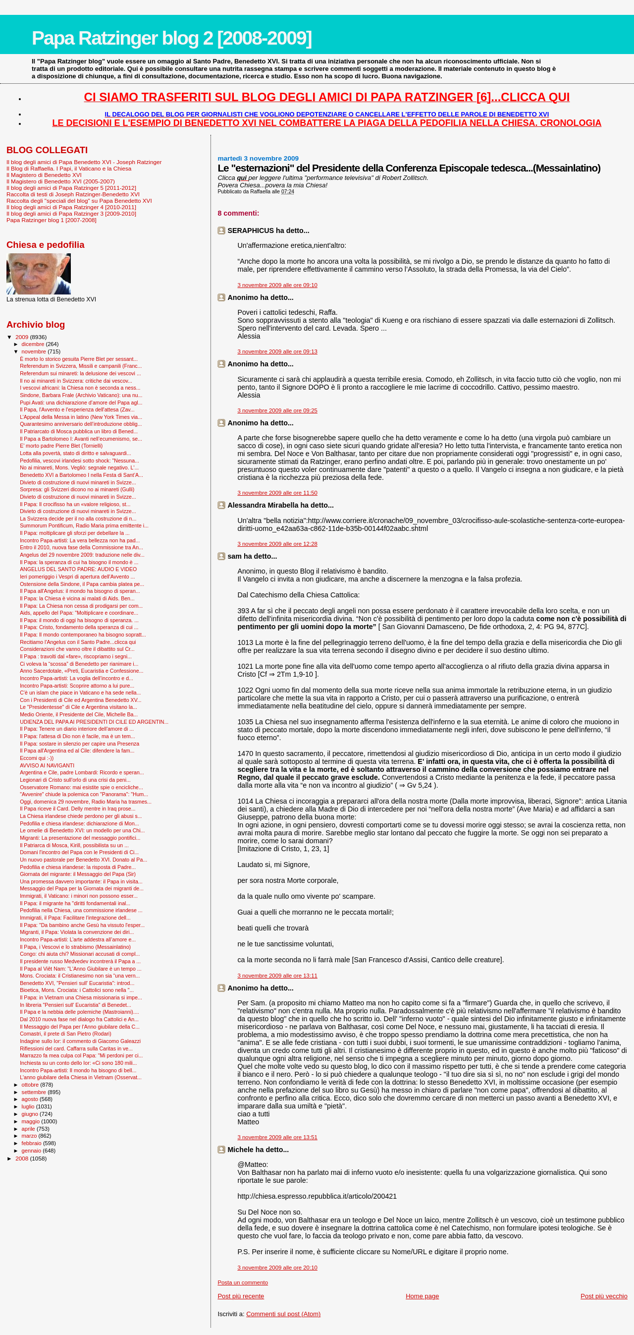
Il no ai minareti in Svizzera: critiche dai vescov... (76, 381)
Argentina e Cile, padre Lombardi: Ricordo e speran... (82, 772)
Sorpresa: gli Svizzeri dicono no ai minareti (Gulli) (77, 489)
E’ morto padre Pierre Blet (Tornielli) (61, 446)
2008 (22, 1158)
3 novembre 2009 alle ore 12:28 (277, 544)
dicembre (34, 344)
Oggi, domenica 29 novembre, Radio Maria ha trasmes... (86, 802)
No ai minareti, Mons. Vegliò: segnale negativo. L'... (79, 467)
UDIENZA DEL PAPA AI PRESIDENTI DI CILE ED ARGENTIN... (94, 722)
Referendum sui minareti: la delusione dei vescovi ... (80, 373)
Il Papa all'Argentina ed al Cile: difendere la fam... (77, 751)
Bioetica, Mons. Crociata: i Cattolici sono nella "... (77, 990)
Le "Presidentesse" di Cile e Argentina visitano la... (78, 707)
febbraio (32, 1143)
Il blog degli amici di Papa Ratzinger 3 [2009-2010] (71, 213)
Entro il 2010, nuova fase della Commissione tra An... (81, 547)
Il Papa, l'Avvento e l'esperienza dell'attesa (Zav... (77, 409)
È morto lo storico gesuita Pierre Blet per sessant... (79, 359)
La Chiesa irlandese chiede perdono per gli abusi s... (81, 816)
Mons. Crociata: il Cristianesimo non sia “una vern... (80, 976)
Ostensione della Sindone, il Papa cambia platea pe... (82, 584)
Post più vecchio (604, 1296)
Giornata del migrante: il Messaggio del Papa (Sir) (78, 874)
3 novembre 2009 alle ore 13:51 (277, 1137)
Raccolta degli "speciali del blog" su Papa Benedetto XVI (79, 200)
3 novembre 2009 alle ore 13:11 (277, 976)
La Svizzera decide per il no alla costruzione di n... (78, 519)
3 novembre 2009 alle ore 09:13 (277, 351)
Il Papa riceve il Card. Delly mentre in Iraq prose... (77, 809)
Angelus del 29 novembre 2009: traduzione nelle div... (82, 555)
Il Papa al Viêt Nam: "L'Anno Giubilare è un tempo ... (81, 969)
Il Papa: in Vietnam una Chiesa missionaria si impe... (81, 997)
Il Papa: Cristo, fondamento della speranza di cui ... (79, 627)
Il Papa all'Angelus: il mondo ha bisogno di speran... (80, 591)
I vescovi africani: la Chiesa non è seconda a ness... (80, 388)
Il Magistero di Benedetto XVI (44, 175)
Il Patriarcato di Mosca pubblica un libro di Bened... (79, 431)
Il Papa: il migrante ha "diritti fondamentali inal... (75, 903)
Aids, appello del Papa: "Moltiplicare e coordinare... (79, 613)
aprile (29, 1129)
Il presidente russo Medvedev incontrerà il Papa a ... (80, 961)
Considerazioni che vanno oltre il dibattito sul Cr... (77, 649)
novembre (35, 351)
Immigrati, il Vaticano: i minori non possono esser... (79, 896)
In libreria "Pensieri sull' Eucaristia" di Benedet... (75, 1005)
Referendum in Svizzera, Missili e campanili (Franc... (81, 366)
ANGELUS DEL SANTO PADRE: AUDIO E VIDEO (78, 569)
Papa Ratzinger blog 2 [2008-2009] (172, 38)
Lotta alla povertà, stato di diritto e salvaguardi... (75, 453)
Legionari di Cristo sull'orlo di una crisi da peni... (75, 780)
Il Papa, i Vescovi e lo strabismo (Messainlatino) (75, 947)
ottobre (31, 1085)
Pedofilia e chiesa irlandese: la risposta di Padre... (78, 867)
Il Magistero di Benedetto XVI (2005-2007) (60, 181)
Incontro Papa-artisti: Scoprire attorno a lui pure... (77, 686)
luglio (29, 1106)
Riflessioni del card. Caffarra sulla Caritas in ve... (76, 1048)
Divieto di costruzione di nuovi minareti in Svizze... (78, 482)
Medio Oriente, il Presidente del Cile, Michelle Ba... (79, 714)
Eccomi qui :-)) (36, 758)
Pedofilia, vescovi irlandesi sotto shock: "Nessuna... (79, 461)
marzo (30, 1136)
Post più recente (240, 1296)
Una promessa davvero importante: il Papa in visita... (81, 881)
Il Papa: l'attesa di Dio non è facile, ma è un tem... (77, 736)
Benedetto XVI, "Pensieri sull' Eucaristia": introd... (77, 983)
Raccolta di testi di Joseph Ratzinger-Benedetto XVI (73, 194)
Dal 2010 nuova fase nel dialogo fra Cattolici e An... (79, 1019)
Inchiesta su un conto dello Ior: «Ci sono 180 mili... (78, 1063)
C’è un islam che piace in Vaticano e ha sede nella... (80, 693)
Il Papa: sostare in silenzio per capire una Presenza (79, 744)
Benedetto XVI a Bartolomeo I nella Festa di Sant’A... (81, 475)
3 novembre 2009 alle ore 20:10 (277, 1268)
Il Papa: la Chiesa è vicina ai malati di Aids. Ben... (77, 598)
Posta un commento (242, 1282)
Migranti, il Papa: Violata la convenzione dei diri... (77, 932)
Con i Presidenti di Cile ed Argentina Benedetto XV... (80, 700)
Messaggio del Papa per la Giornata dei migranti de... (82, 888)
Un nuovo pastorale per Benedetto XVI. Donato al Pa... (83, 860)
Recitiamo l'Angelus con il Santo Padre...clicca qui (78, 642)
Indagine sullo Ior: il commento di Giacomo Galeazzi (80, 1041)
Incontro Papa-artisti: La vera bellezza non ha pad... (80, 540)
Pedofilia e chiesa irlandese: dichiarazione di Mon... (79, 823)
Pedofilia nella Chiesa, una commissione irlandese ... (81, 910)
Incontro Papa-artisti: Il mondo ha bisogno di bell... (78, 1070)
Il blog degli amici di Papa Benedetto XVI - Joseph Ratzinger (83, 162)
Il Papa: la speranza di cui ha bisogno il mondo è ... (79, 562)
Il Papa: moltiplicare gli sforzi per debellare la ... (75, 533)
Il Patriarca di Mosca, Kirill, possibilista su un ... (74, 845)
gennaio (32, 1151)
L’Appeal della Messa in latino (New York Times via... (81, 417)
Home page (422, 1296)
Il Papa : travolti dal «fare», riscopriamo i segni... (76, 656)
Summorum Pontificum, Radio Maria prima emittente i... (84, 525)
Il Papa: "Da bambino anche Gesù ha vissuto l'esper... (82, 925)
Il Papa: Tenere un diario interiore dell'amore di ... (77, 729)
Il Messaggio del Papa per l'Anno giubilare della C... (80, 1027)
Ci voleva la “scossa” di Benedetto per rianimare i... (79, 664)
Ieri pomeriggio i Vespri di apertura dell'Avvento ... (77, 577)
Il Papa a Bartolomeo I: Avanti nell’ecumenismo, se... (81, 439)
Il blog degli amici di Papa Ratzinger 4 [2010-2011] (71, 207)
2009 (22, 337)
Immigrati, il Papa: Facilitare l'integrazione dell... (75, 918)
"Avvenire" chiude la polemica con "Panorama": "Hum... (84, 794)
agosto (31, 1099)
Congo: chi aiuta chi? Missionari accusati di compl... (80, 954)
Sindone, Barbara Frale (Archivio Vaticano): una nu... (81, 395)
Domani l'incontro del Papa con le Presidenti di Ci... (79, 852)
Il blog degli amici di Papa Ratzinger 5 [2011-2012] (71, 187)
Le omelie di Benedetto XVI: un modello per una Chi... (82, 830)
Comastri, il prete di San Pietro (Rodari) (65, 1034)
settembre (35, 1092)
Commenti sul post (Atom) (283, 1314)
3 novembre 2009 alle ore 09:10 (277, 285)
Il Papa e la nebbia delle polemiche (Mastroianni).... (79, 1012)
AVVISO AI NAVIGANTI (47, 765)
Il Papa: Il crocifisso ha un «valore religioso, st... (75, 504)
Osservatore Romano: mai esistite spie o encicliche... (81, 787)
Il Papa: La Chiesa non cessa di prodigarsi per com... (81, 606)
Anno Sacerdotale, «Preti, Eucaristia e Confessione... (81, 671)
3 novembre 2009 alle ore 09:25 (277, 410)
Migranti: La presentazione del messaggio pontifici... (80, 838)
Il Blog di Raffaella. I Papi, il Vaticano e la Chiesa (68, 168)
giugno (31, 1114)
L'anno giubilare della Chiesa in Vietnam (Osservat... (81, 1077)
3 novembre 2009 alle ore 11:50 (277, 493)
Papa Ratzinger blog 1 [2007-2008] (51, 220)
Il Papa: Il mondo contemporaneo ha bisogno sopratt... (83, 635)
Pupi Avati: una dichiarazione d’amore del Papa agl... (81, 403)
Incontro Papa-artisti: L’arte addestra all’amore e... (78, 939)
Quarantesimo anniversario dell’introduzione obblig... (81, 424)
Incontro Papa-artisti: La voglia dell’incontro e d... (76, 678)
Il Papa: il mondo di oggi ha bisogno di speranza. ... (79, 620)
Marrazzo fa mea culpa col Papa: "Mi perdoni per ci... (81, 1055)
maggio (32, 1121)
